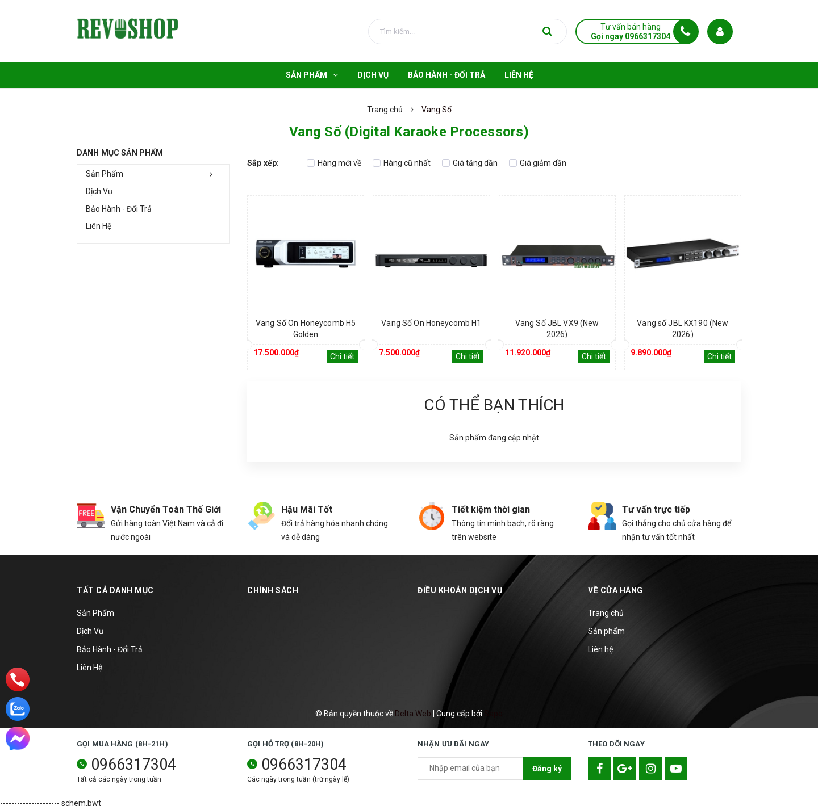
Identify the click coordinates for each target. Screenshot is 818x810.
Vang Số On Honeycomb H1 (431, 323)
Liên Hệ (98, 225)
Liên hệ (601, 649)
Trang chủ (606, 613)
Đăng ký (547, 768)
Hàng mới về (334, 162)
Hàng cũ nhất (402, 162)
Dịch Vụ (99, 191)
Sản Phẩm (104, 173)
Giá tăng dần (470, 162)
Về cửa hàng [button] (615, 590)
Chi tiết (342, 356)
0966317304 (133, 765)
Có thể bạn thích (494, 405)
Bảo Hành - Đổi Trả (119, 208)
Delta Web (413, 713)
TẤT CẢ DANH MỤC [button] (115, 590)
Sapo (493, 713)
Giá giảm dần (537, 162)
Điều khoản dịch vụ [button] (460, 590)
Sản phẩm (606, 631)
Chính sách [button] (272, 590)
